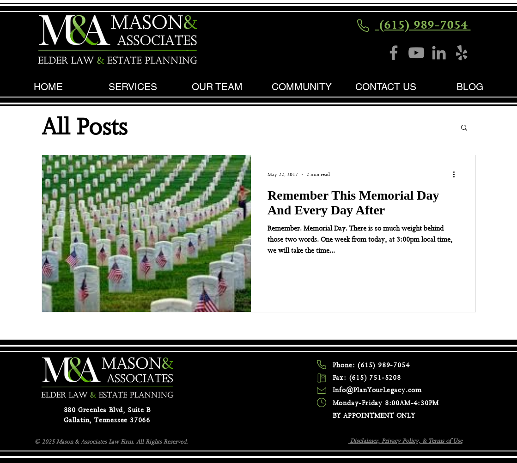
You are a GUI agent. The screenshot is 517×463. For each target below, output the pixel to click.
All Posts (84, 127)
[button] (464, 128)
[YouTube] (416, 52)
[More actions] (457, 174)
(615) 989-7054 (423, 25)
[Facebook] (393, 52)
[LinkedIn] (439, 52)
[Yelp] (461, 52)
